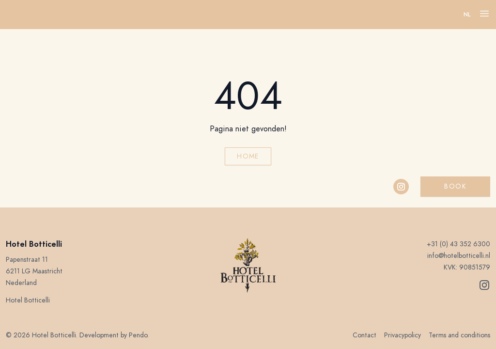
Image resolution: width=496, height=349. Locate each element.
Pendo (138, 335)
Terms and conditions (459, 335)
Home (248, 156)
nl (467, 14)
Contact (364, 335)
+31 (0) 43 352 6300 (458, 244)
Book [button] (455, 186)
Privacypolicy (402, 335)
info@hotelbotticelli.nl (458, 255)
